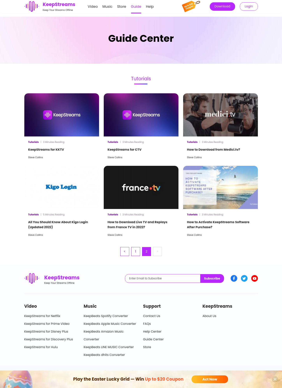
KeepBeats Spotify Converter (106, 316)
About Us (209, 316)
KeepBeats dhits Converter (104, 355)
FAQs (147, 324)
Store (121, 8)
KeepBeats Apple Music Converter (110, 324)
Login (249, 8)
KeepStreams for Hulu (41, 347)
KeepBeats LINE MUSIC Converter (109, 347)
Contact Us (151, 316)
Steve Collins (35, 157)
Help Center (152, 331)
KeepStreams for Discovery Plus (48, 339)
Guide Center (153, 339)
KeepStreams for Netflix (42, 316)
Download (222, 8)
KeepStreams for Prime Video (47, 324)
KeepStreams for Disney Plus (46, 331)
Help (150, 8)
